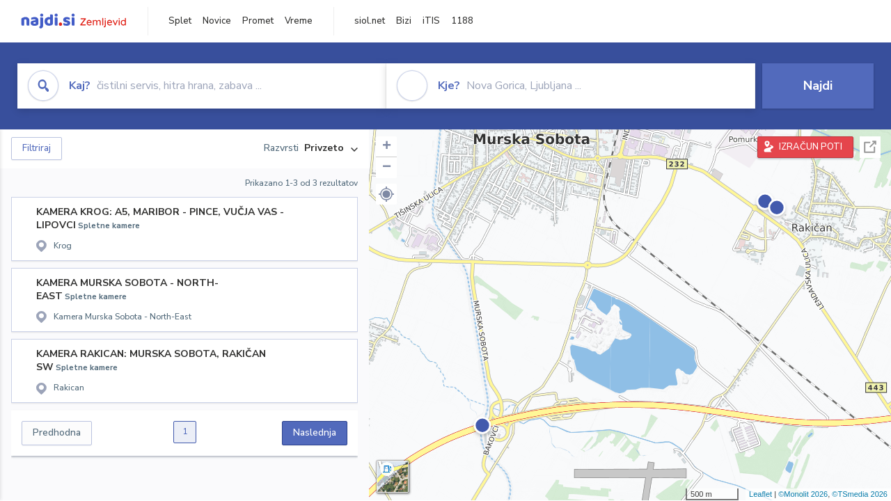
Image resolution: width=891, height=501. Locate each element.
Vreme (299, 21)
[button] (386, 194)
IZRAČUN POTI (810, 147)
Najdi (818, 85)
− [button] (386, 167)
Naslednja (314, 432)
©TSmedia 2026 (860, 494)
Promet (258, 21)
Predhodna (57, 432)
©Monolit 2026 (803, 494)
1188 (462, 21)
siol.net (369, 21)
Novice (217, 21)
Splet (179, 21)
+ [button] (386, 146)
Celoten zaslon (870, 147)
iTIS (431, 21)
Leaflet (760, 494)
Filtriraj (36, 148)
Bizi (403, 21)
